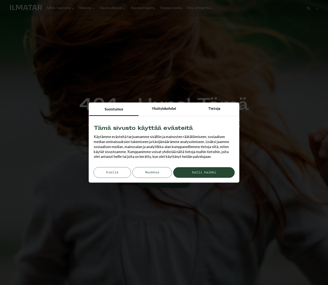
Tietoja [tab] (214, 108)
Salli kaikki (204, 172)
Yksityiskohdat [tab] (164, 108)
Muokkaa (152, 172)
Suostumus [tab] (114, 109)
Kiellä (112, 172)
